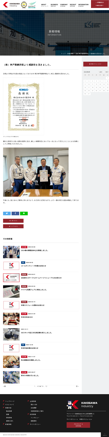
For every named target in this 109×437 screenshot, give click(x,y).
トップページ (10, 401)
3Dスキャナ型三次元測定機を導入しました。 (37, 333)
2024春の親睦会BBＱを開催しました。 (35, 251)
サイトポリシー (35, 424)
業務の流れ (9, 421)
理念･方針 (34, 404)
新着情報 (8, 424)
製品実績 (9, 411)
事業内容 (8, 408)
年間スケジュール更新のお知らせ (32, 306)
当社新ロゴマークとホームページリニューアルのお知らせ (41, 278)
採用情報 (33, 414)
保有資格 (9, 417)
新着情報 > (71, 53)
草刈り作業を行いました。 (30, 376)
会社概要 (33, 408)
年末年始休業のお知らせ (29, 349)
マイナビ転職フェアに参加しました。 (34, 290)
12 (46, 387)
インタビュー (35, 417)
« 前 (4, 387)
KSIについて (9, 404)
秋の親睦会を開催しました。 (31, 360)
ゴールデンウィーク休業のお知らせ (33, 266)
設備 (7, 414)
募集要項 (33, 421)
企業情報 (33, 401)
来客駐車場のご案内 (37, 411)
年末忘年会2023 (27, 318)
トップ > (64, 53)
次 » (77, 387)
